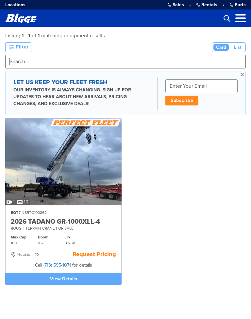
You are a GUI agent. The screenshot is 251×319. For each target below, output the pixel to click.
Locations (15, 5)
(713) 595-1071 (57, 265)
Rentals (206, 5)
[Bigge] (21, 18)
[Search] (125, 61)
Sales (175, 5)
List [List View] (238, 47)
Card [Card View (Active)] (221, 47)
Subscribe (182, 100)
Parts (237, 5)
